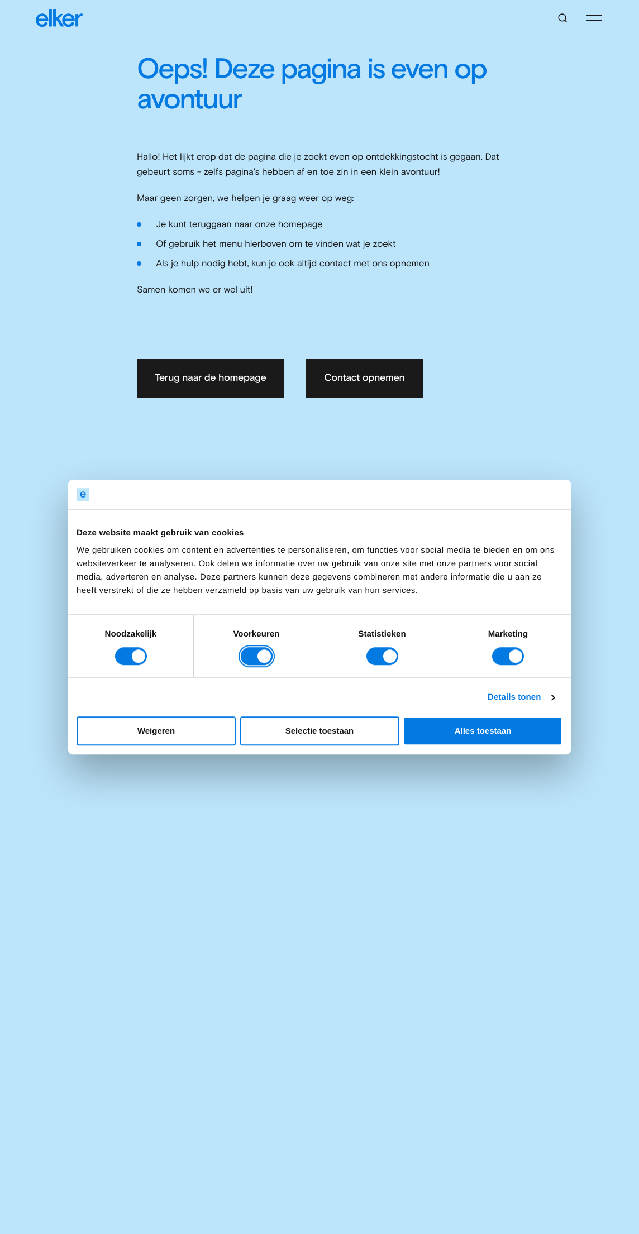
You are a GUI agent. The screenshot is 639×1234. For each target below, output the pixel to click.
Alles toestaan (483, 731)
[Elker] (59, 18)
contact (335, 264)
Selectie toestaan (319, 731)
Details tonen (514, 697)
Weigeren (156, 731)
